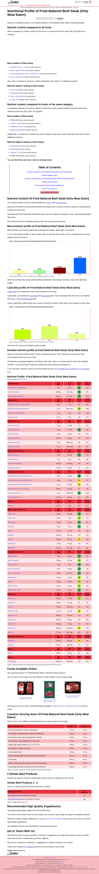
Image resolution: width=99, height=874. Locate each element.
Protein (10, 505)
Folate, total (11, 522)
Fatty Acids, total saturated (16, 413)
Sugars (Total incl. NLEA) (16, 396)
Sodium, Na (11, 628)
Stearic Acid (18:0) (13, 447)
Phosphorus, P (12, 615)
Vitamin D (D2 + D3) (18, 67)
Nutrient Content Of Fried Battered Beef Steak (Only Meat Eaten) (49, 172)
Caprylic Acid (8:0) (17, 127)
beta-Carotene (12, 564)
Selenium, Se (12, 624)
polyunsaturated (26, 299)
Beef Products (22, 379)
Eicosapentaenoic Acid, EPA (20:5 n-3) (20, 484)
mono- (13, 299)
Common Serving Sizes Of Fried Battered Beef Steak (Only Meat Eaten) (49, 178)
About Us (53, 857)
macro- (49, 203)
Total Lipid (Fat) (13, 417)
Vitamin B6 (11, 548)
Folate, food (15, 100)
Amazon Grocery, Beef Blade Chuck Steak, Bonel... (73, 696)
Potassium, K (12, 619)
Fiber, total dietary (17, 96)
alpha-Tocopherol (13, 560)
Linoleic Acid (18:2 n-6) (15, 493)
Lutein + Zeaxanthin (18, 123)
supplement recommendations (50, 819)
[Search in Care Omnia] (79, 2)
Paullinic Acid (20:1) (14, 468)
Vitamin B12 (11, 543)
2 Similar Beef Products (49, 182)
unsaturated (46, 296)
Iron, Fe (10, 607)
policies (65, 859)
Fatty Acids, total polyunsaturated (18, 408)
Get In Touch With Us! (49, 189)
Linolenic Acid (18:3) (14, 497)
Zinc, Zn (10, 632)
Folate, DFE (11, 514)
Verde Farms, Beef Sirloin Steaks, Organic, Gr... (49, 700)
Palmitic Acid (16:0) (14, 442)
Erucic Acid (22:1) (17, 77)
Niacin (10, 531)
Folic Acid (14, 90)
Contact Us (30, 847)
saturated (33, 296)
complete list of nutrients (67, 369)
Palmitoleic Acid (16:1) (15, 463)
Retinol (13, 149)
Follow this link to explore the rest (65, 706)
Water (9, 653)
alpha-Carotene (16, 130)
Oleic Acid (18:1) (13, 459)
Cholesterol (14, 93)
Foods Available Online (49, 175)
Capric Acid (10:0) (13, 425)
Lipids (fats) (11, 292)
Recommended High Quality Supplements (49, 185)
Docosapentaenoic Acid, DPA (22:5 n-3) (25, 74)
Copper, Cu (11, 602)
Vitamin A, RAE (16, 152)
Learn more (76, 7)
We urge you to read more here (80, 867)
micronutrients (61, 203)
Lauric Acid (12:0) (13, 434)
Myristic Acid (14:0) (14, 438)
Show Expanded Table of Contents (49, 192)
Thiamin (10, 539)
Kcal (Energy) (12, 661)
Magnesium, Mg (13, 611)
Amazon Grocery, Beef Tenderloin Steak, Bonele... (26, 698)
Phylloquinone (15, 146)
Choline (10, 645)
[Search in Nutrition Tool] (46, 18)
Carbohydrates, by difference (17, 387)
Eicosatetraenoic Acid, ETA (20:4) (18, 489)
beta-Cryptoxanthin (17, 70)
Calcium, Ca (11, 598)
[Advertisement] (49, 49)
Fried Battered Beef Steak (16, 795)
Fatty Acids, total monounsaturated (19, 404)
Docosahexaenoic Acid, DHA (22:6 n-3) (20, 476)
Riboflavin (11, 535)
